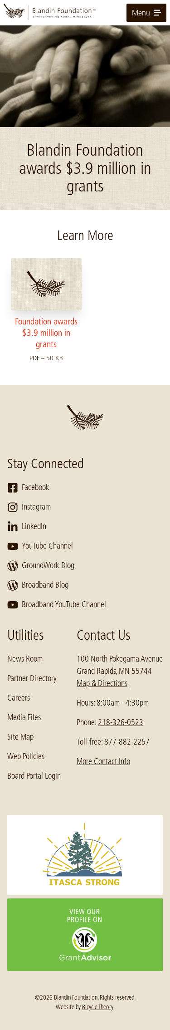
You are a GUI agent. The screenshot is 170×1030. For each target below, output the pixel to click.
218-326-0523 (120, 722)
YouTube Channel (40, 546)
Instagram (29, 507)
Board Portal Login (34, 776)
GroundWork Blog (40, 565)
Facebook (28, 487)
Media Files (24, 717)
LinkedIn (26, 526)
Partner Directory (32, 678)
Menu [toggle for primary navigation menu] (146, 12)
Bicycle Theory (97, 1007)
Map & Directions (102, 683)
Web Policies (25, 756)
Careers (18, 698)
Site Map (20, 737)
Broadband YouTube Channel (56, 604)
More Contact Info (103, 761)
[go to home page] (85, 13)
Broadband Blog (37, 585)
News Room (25, 659)
